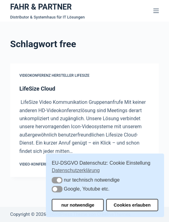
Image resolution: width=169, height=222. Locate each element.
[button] (57, 180)
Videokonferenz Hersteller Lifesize (54, 76)
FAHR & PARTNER (41, 6)
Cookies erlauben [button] (132, 205)
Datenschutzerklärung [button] (76, 170)
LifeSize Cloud (37, 88)
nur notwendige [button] (77, 205)
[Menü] (156, 11)
